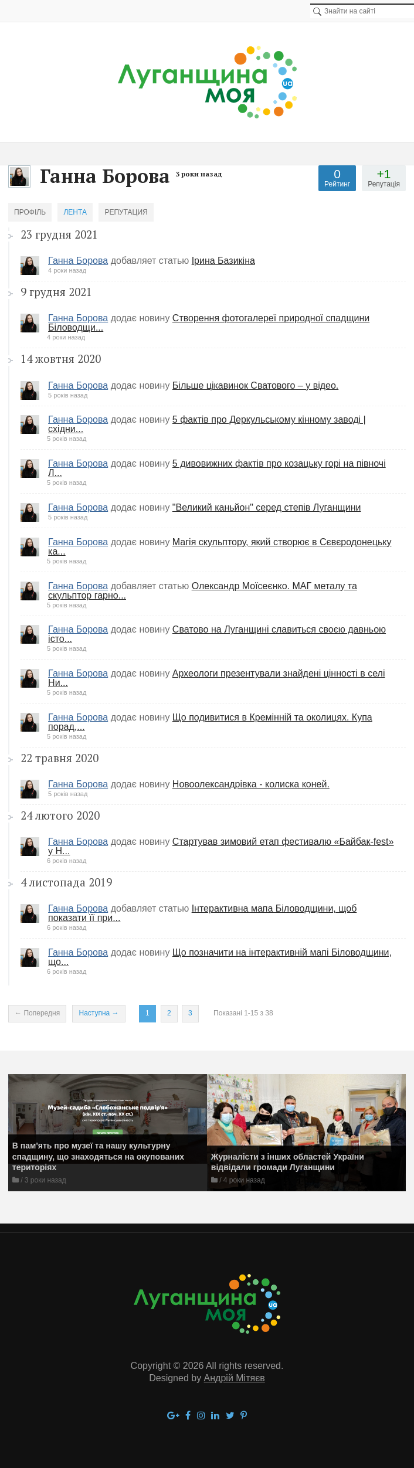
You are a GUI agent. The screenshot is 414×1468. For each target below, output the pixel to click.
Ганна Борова (78, 261)
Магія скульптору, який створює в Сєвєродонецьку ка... (219, 546)
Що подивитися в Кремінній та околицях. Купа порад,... (210, 722)
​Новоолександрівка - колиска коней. (251, 784)
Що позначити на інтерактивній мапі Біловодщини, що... (220, 957)
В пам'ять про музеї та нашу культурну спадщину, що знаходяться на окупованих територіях (98, 1156)
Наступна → (98, 1013)
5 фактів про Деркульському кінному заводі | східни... (207, 424)
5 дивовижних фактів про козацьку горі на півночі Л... (217, 468)
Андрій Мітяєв (234, 1378)
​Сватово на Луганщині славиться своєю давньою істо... (217, 634)
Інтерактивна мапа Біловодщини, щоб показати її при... (202, 913)
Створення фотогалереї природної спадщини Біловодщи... (208, 322)
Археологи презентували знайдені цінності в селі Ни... (216, 678)
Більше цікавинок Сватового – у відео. (255, 385)
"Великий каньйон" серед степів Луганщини (266, 507)
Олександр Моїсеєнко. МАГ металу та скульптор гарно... (202, 590)
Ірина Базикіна (223, 261)
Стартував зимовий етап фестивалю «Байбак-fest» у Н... (220, 846)
